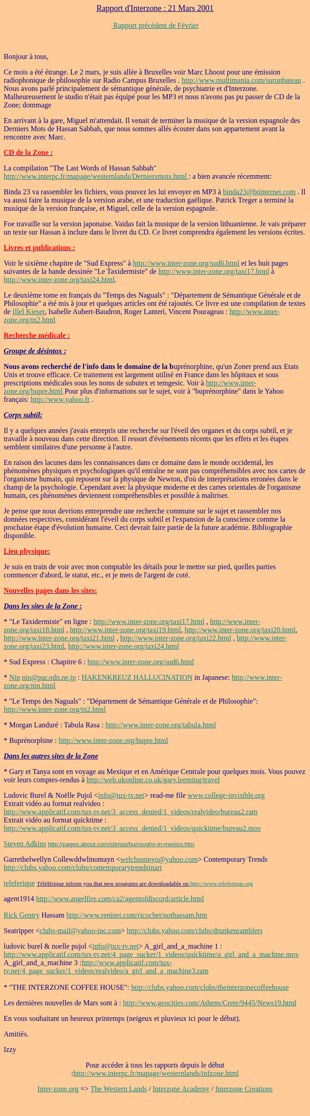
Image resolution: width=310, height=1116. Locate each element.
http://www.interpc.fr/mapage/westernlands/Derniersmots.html (96, 176)
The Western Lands (118, 1089)
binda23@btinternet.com (259, 192)
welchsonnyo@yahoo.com (159, 859)
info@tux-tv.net (121, 795)
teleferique (19, 883)
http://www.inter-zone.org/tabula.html (160, 725)
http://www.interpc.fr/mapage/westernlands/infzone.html (156, 1073)
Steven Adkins (25, 844)
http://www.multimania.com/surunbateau (241, 80)
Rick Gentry (22, 915)
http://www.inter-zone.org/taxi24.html (59, 279)
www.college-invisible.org (226, 795)
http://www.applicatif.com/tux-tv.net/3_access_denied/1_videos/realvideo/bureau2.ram (130, 812)
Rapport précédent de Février (155, 25)
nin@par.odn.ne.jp (49, 677)
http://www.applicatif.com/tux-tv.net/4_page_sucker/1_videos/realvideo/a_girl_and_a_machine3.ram (106, 967)
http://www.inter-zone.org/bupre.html (113, 740)
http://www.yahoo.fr (60, 399)
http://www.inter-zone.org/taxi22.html (175, 638)
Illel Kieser (28, 311)
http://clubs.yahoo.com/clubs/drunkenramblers (195, 930)
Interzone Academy (181, 1089)
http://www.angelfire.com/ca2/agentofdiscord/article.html (120, 898)
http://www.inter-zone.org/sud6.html (186, 263)
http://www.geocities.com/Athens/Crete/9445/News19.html (209, 1003)
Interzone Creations (244, 1089)
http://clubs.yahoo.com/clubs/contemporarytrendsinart (83, 867)
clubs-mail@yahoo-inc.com (80, 930)
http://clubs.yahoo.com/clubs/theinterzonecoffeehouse (210, 987)
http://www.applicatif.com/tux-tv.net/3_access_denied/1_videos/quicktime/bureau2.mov (132, 828)
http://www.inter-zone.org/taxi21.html (59, 638)
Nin (14, 677)
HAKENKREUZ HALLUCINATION (137, 677)
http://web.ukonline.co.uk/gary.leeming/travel (153, 780)
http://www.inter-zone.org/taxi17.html (213, 271)
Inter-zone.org (58, 1089)
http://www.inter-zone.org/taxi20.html (239, 630)
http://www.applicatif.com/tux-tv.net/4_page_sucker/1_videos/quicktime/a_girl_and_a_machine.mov (151, 954)
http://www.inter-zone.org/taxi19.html (125, 630)
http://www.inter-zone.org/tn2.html (55, 709)
